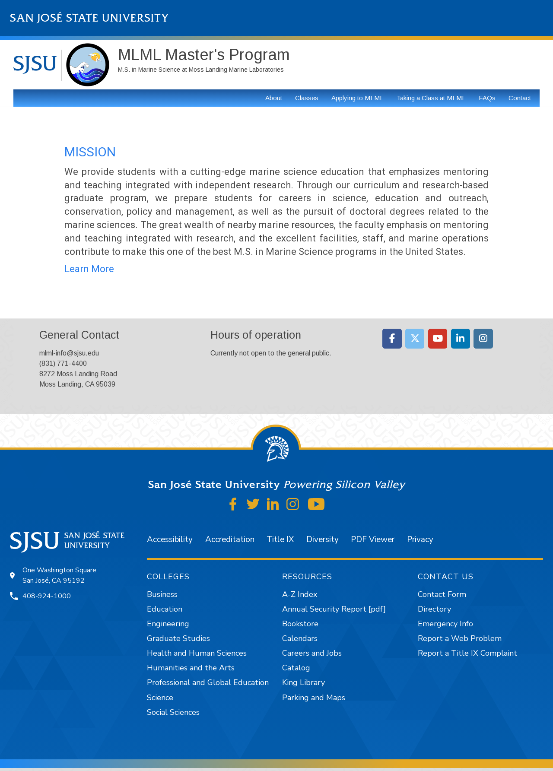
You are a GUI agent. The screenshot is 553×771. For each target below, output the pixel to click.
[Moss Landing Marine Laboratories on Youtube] (438, 339)
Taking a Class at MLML (431, 98)
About (273, 98)
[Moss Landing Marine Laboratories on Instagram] (483, 339)
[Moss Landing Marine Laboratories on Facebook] (392, 339)
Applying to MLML (357, 98)
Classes (306, 98)
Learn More (89, 268)
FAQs (487, 98)
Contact (520, 98)
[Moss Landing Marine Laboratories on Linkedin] (460, 339)
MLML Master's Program (204, 54)
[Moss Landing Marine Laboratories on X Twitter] (415, 339)
